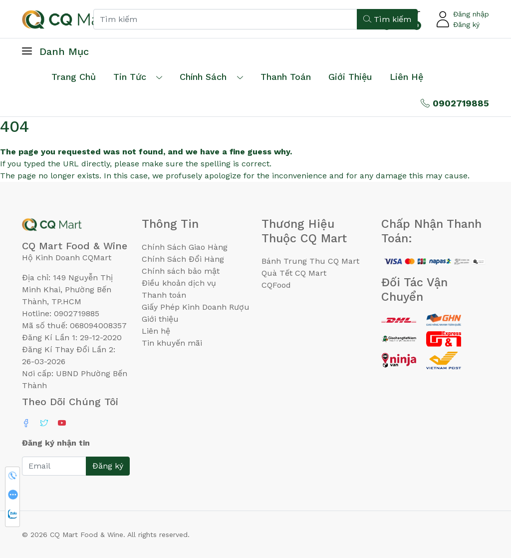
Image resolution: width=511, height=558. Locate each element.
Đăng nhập (471, 14)
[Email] (54, 466)
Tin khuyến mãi (172, 343)
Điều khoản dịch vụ (179, 283)
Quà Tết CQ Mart (293, 273)
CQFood (276, 285)
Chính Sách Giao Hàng (185, 247)
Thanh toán (164, 295)
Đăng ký (466, 24)
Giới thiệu (160, 319)
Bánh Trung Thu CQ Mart (310, 261)
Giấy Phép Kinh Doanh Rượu (196, 307)
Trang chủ (73, 76)
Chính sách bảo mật (181, 271)
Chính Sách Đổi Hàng (183, 259)
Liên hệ (406, 76)
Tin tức (129, 76)
